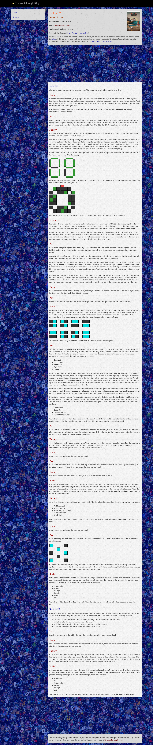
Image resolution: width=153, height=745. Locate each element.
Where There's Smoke (74, 33)
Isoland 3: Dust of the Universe (101, 41)
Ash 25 (85, 33)
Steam (67, 25)
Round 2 (15, 17)
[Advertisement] (28, 57)
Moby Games (59, 25)
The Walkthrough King (25, 3)
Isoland (53, 39)
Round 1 (15, 12)
